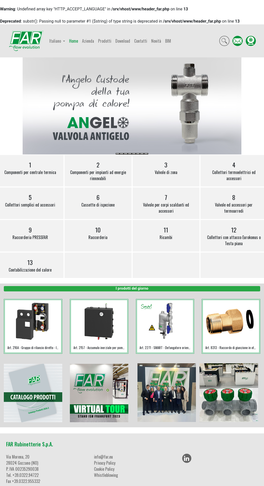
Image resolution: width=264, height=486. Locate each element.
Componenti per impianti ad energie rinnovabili (98, 170)
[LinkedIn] (186, 458)
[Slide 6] (138, 153)
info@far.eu (103, 457)
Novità (156, 41)
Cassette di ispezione (98, 200)
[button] (39, 105)
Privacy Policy (104, 463)
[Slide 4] (130, 153)
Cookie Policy (104, 469)
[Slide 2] (122, 153)
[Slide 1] (118, 153)
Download (122, 41)
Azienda (88, 41)
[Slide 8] (146, 153)
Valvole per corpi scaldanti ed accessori (166, 203)
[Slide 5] (134, 153)
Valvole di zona (166, 167)
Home (73, 41)
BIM (168, 41)
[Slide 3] (126, 153)
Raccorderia (97, 232)
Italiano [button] (55, 41)
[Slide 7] (142, 153)
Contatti (140, 41)
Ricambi (166, 232)
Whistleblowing (106, 475)
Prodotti (104, 41)
